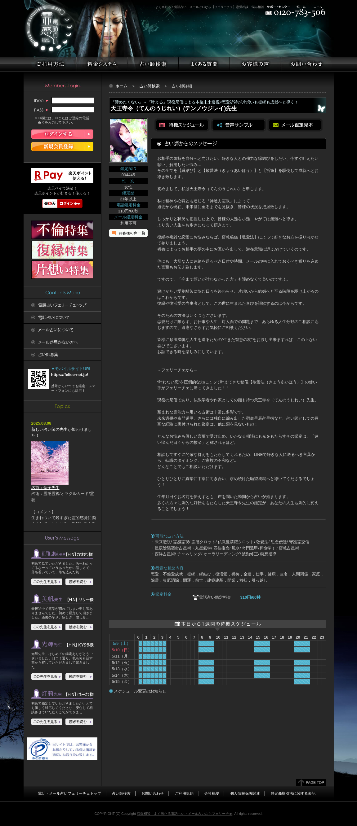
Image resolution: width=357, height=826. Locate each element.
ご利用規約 (184, 793)
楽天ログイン (62, 203)
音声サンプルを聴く (238, 125)
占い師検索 (150, 86)
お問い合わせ (152, 793)
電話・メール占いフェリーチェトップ (69, 793)
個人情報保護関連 (245, 793)
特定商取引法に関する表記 (293, 793)
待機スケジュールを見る (182, 125)
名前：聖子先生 (50, 485)
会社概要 (211, 793)
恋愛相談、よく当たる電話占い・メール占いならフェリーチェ (184, 813)
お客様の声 (128, 233)
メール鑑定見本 (295, 125)
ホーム (121, 86)
